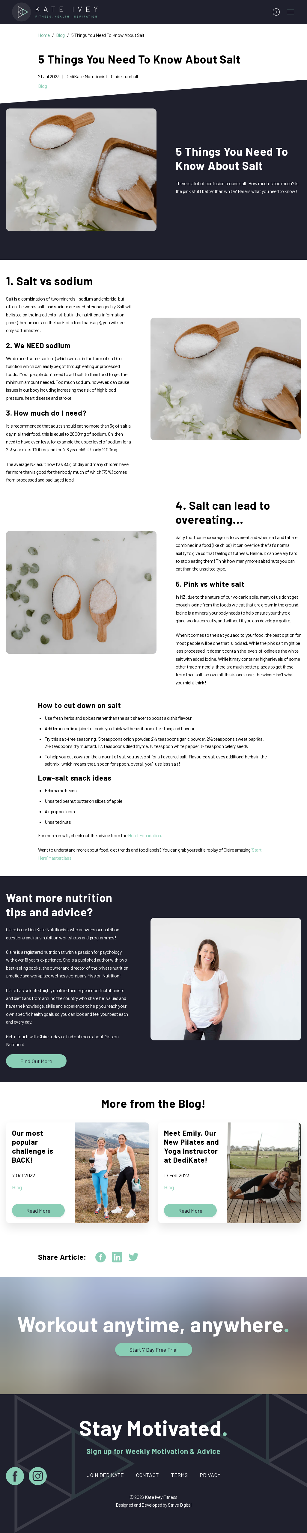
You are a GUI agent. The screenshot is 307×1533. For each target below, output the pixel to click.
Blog (60, 35)
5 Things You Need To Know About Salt (108, 35)
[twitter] (133, 1257)
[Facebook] (15, 1477)
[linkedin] (117, 1257)
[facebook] (100, 1257)
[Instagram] (38, 1477)
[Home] (57, 12)
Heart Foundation (144, 835)
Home (44, 35)
